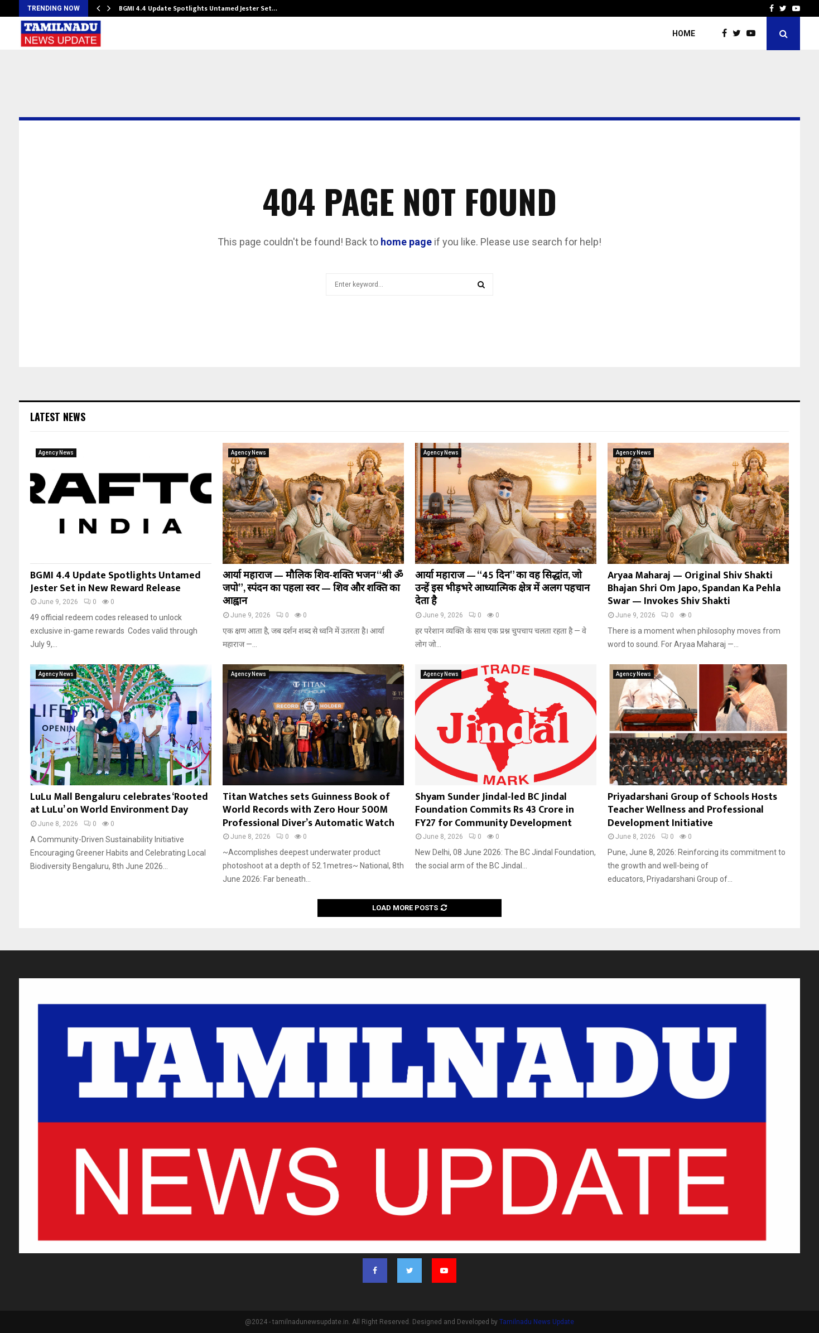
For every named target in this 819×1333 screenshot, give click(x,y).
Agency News (56, 453)
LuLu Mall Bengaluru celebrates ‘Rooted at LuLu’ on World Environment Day (119, 803)
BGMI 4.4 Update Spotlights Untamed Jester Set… (198, 8)
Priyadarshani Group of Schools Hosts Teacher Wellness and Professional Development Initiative (692, 810)
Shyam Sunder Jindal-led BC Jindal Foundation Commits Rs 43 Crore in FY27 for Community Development (494, 810)
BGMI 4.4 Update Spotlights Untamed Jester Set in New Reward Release (115, 582)
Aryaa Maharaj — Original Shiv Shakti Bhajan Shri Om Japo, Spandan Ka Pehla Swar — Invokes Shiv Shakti (694, 588)
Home (683, 33)
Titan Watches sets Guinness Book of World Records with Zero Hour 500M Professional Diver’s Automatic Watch (308, 810)
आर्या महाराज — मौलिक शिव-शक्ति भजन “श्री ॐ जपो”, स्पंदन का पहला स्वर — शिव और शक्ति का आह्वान (313, 588)
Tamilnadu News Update (536, 1322)
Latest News (57, 416)
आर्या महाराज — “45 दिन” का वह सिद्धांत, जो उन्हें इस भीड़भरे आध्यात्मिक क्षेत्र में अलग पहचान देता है (502, 588)
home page (406, 242)
